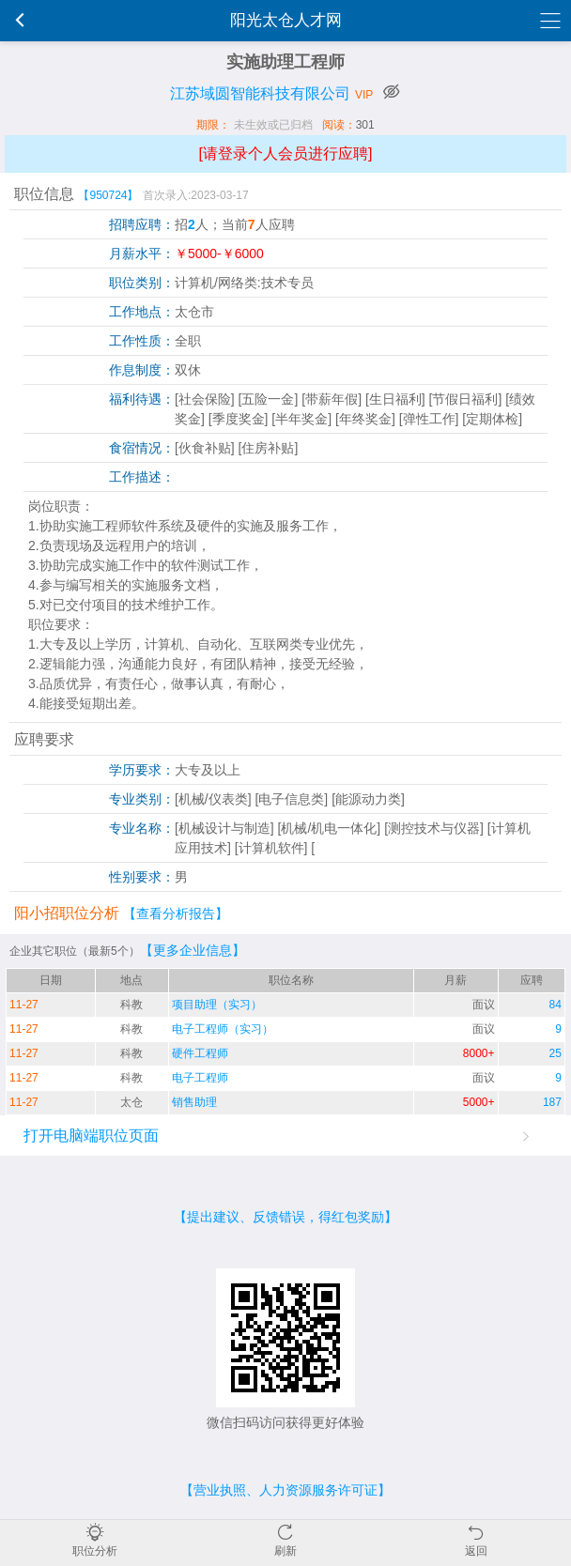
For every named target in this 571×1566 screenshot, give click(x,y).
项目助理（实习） (217, 1004)
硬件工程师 (200, 1053)
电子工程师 (200, 1077)
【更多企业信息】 (192, 950)
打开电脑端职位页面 (91, 1136)
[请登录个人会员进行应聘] (286, 153)
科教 (131, 1004)
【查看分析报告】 (175, 913)
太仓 (131, 1102)
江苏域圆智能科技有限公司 (260, 93)
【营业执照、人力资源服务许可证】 (285, 1489)
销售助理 (194, 1102)
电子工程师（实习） (222, 1029)
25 (555, 1053)
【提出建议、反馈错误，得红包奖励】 (285, 1216)
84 (555, 1004)
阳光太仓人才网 (286, 20)
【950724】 (108, 195)
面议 (483, 1004)
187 (552, 1102)
